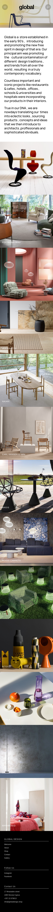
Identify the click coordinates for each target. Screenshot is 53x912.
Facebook (8, 876)
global (26, 7)
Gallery (7, 858)
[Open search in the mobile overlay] (50, 16)
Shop (6, 851)
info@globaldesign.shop (13, 902)
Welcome (7, 844)
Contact (7, 855)
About (6, 848)
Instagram (8, 873)
